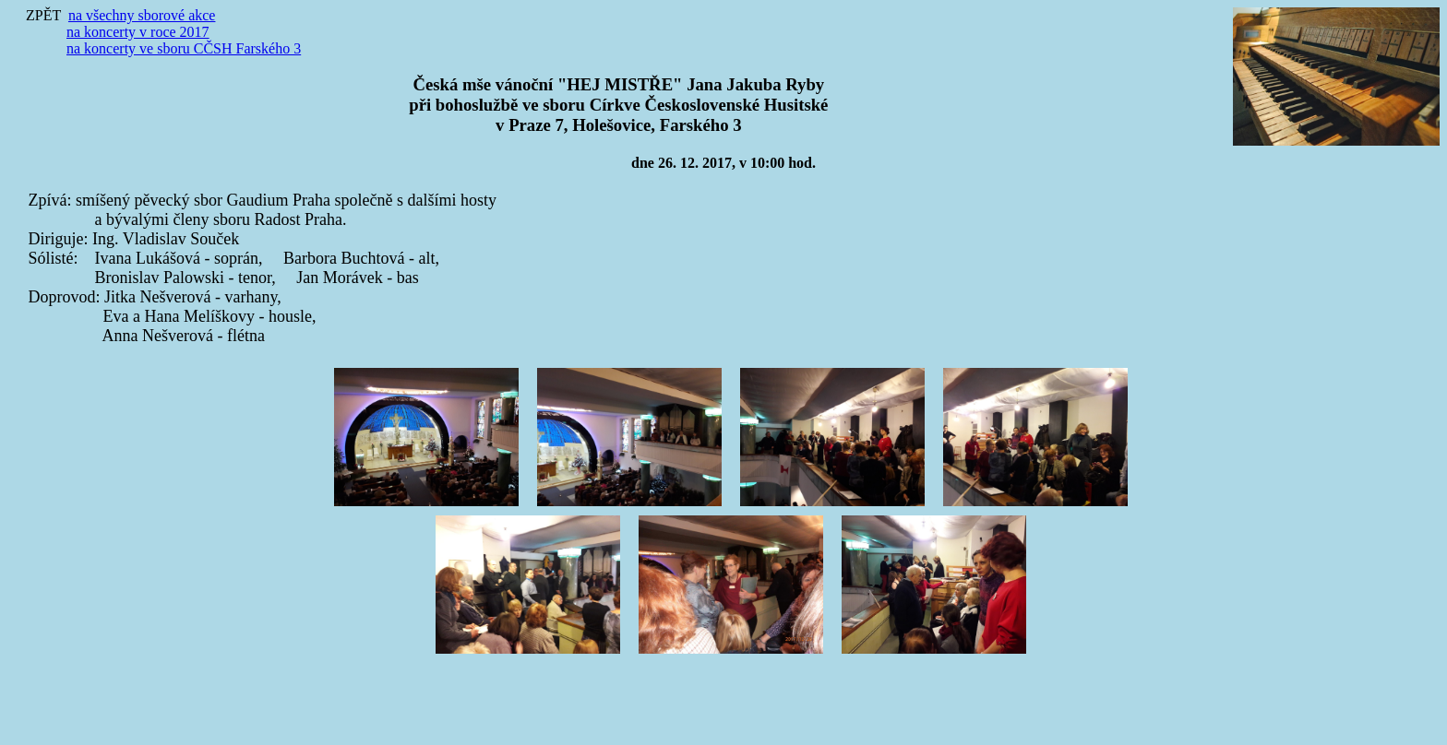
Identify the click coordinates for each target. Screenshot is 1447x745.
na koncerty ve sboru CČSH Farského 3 (183, 48)
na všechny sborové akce (142, 15)
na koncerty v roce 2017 (137, 32)
